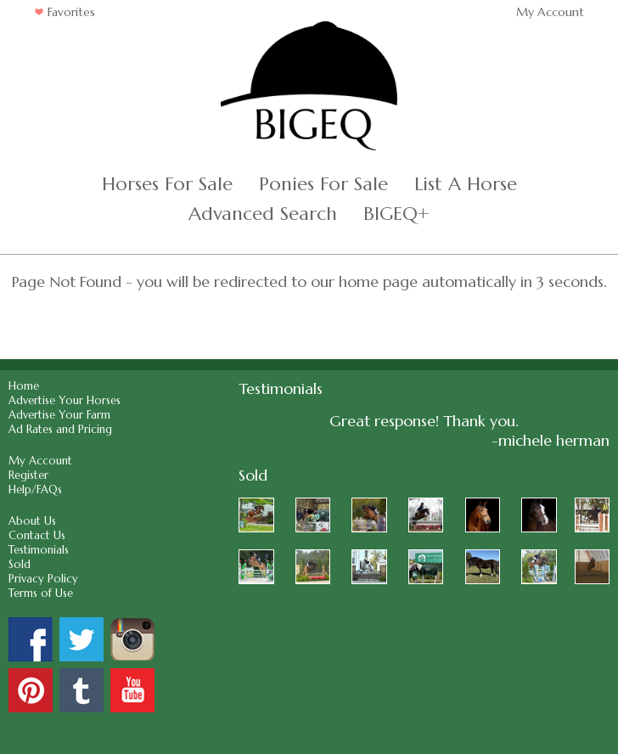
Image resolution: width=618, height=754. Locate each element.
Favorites (64, 12)
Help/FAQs (35, 489)
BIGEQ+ (396, 213)
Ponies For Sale (323, 183)
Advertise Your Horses (64, 400)
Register (28, 475)
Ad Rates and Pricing (60, 429)
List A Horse (465, 183)
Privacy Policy (43, 578)
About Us (32, 521)
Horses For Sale (167, 183)
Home (23, 386)
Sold (19, 564)
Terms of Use (40, 593)
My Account (550, 12)
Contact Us (36, 535)
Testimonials (38, 550)
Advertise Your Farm (59, 415)
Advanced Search (262, 213)
